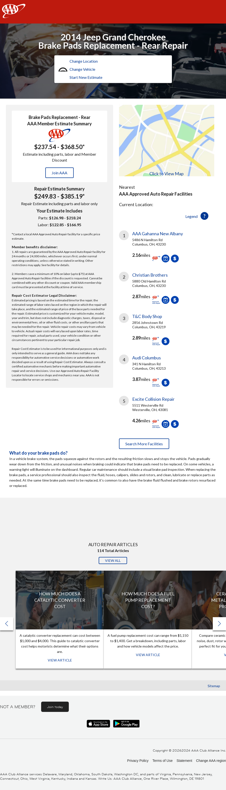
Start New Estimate (86, 77)
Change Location (84, 61)
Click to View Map (166, 173)
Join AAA (59, 172)
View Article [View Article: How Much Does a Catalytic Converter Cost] (60, 660)
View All (113, 560)
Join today (55, 707)
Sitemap (214, 686)
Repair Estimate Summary (59, 188)
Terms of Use (162, 761)
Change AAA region (211, 761)
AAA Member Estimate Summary (59, 123)
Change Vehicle (82, 69)
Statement (184, 761)
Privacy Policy (137, 761)
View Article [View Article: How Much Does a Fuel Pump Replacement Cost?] (148, 655)
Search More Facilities (144, 443)
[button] (219, 623)
